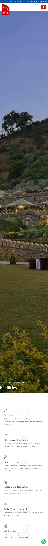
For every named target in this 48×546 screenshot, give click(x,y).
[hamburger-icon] (43, 7)
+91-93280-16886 (18, 2)
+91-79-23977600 (31, 2)
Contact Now (43, 2)
